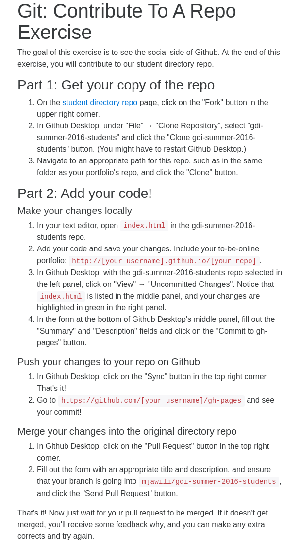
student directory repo (99, 102)
